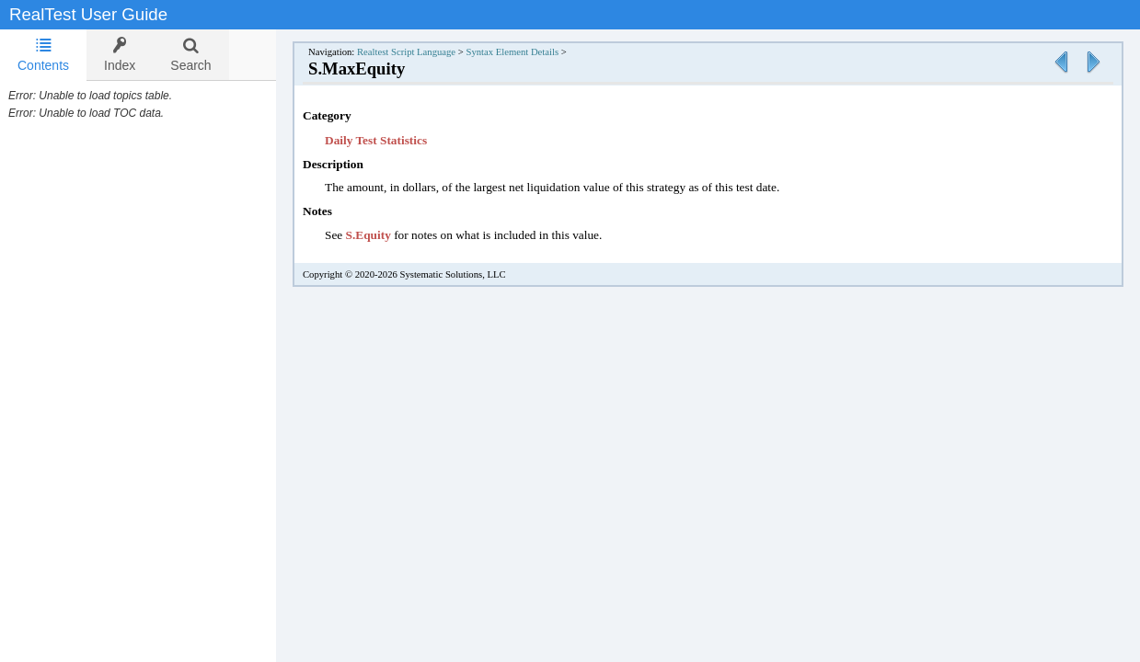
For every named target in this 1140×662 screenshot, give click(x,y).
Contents (43, 55)
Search (190, 55)
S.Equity (386, 235)
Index (119, 55)
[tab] (43, 55)
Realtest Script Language (424, 52)
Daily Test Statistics (394, 140)
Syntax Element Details (530, 52)
